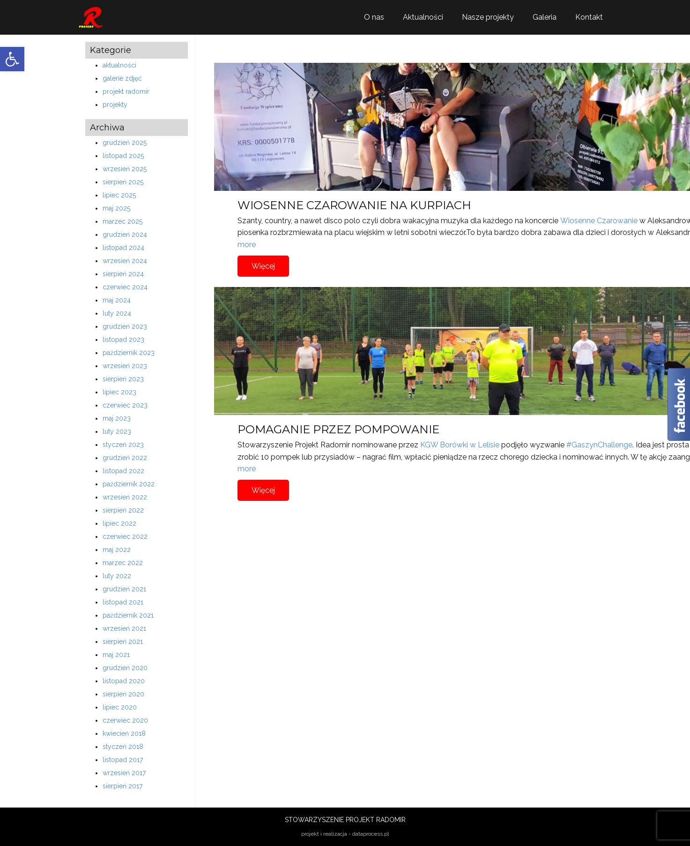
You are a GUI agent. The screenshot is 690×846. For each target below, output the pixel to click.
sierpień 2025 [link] (123, 182)
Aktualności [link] (423, 17)
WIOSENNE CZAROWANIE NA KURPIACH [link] (354, 205)
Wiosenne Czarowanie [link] (599, 220)
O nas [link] (374, 17)
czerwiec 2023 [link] (125, 405)
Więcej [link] (263, 266)
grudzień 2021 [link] (124, 589)
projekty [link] (115, 104)
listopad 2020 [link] (124, 681)
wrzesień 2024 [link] (125, 260)
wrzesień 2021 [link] (124, 628)
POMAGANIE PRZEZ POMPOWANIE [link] (338, 429)
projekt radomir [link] (126, 91)
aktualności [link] (119, 65)
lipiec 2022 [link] (119, 523)
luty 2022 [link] (117, 576)
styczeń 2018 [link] (123, 746)
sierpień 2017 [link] (122, 786)
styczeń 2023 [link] (123, 444)
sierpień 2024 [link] (123, 274)
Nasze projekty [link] (488, 17)
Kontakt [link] (589, 17)
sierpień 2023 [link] (123, 379)
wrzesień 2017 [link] (124, 773)
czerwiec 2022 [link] (125, 536)
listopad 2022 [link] (123, 471)
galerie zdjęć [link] (122, 78)
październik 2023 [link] (129, 352)
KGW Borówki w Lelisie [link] (459, 444)
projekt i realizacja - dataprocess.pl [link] (345, 834)
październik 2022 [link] (129, 484)
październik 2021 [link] (128, 615)
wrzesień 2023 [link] (125, 366)
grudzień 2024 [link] (125, 234)
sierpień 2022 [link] (123, 510)
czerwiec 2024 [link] (125, 287)
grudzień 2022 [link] (125, 457)
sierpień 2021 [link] (123, 641)
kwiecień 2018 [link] (124, 733)
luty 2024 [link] (117, 313)
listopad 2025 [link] (123, 155)
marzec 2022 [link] (123, 563)
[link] (12, 59)
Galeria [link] (544, 17)
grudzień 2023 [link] (125, 326)
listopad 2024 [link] (123, 247)
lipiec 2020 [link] (120, 707)
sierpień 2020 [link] (123, 694)
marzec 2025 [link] (122, 221)
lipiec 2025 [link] (119, 195)
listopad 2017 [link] (123, 759)
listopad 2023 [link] (123, 339)
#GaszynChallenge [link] (599, 444)
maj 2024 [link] (117, 300)
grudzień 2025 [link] (125, 142)
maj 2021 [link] (116, 654)
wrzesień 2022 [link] (125, 497)
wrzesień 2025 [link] (125, 169)
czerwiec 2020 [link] (125, 720)
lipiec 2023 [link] (119, 392)
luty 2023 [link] (117, 431)
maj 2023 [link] (117, 418)
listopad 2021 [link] (123, 602)
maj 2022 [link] (117, 549)
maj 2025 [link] (116, 208)
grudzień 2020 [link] (125, 668)
